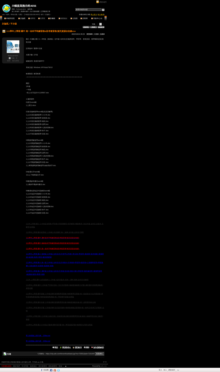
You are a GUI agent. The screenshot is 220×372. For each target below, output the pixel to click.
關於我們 (16, 366)
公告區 (74, 18)
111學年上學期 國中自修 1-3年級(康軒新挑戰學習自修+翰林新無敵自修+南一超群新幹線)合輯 (61, 302)
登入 (160, 370)
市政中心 (96, 18)
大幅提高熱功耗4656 (24, 5)
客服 (60, 366)
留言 (9, 61)
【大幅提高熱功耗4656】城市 (33, 14)
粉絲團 (46, 370)
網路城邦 (103, 2)
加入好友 (15, 61)
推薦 (102, 34)
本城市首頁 (9, 18)
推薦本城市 (25, 11)
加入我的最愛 (34, 11)
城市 (7, 14)
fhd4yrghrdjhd (21, 9)
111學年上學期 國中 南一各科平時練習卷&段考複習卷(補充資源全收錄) (53, 249)
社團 (20, 14)
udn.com (104, 366)
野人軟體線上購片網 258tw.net (38, 336)
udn (3, 14)
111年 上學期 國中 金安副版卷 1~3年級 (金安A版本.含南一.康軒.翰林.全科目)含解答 (57, 280)
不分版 (14, 23)
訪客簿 (84, 18)
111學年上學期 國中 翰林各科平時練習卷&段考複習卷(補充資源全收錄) (52, 243)
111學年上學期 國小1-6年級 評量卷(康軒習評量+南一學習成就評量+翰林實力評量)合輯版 (59, 325)
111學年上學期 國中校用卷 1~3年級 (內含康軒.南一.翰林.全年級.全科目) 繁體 (55, 232)
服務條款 (33, 366)
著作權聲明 (42, 366)
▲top (105, 362)
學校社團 (14, 14)
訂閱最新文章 (45, 11)
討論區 (21, 18)
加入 (165, 370)
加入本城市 (15, 11)
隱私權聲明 (53, 366)
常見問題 (25, 366)
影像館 (51, 18)
